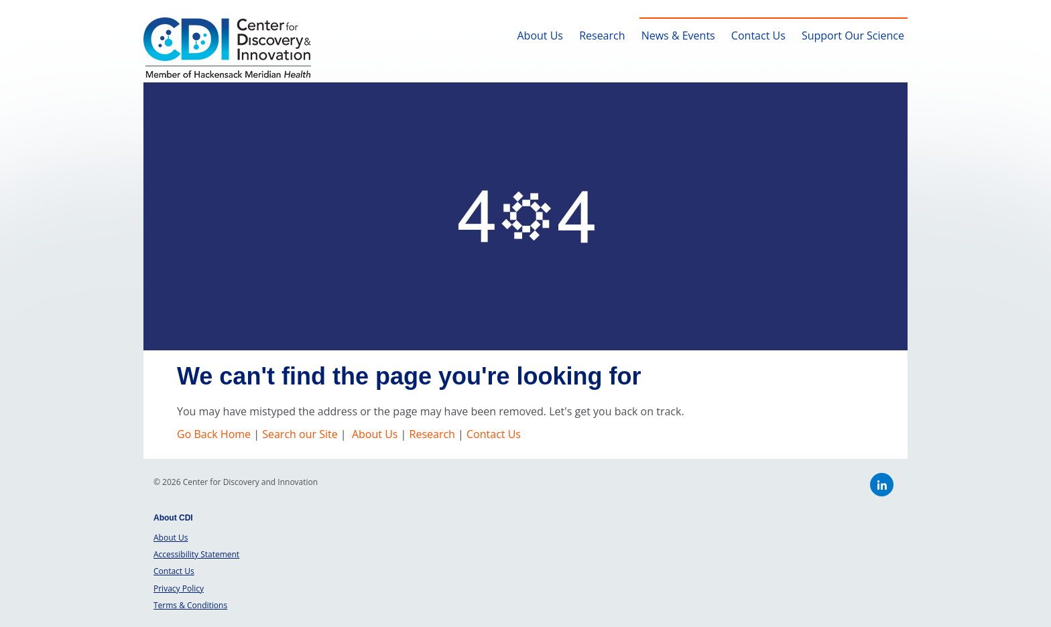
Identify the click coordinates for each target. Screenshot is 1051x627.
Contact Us (758, 35)
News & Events (678, 35)
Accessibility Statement (196, 554)
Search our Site (299, 434)
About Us (540, 35)
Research (602, 35)
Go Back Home (215, 434)
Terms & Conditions (190, 605)
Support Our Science (853, 35)
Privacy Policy (178, 588)
